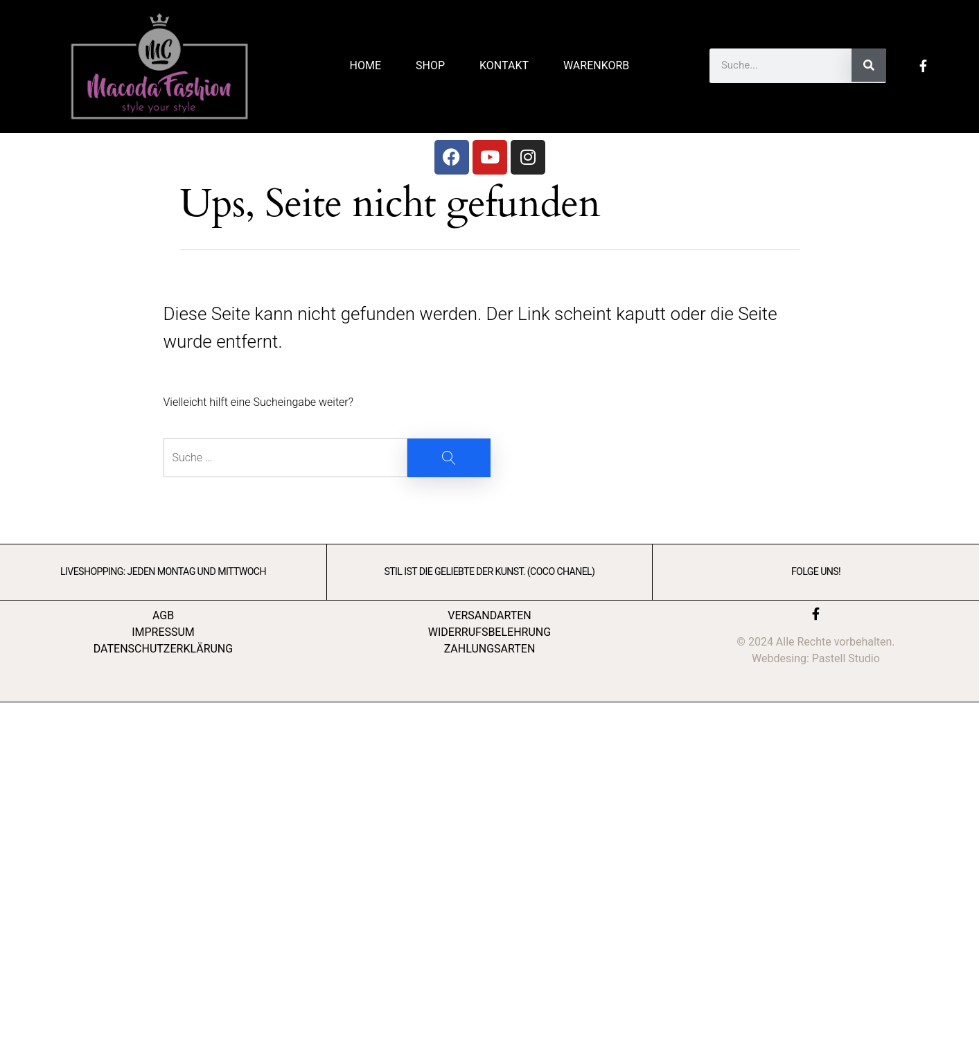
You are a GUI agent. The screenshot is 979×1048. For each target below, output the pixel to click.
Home (365, 65)
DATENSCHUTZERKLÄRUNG (163, 648)
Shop (430, 65)
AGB (163, 615)
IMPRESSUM (163, 632)
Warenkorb (596, 65)
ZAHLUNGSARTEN (490, 648)
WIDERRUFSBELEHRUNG (489, 632)
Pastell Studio (846, 658)
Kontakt (504, 65)
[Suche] (869, 65)
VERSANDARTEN (489, 615)
